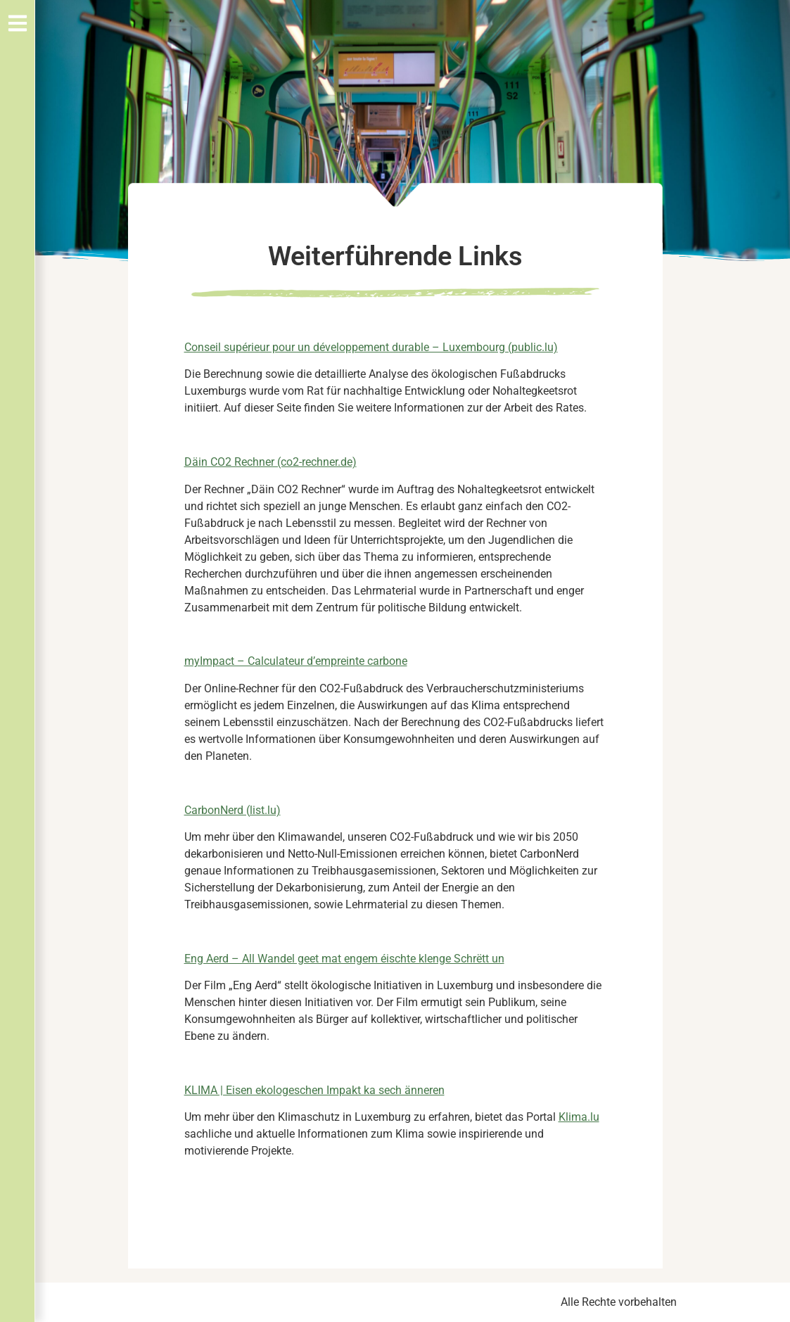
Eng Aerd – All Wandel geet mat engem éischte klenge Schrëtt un (344, 958)
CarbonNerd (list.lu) (232, 810)
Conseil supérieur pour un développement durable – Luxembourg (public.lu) (371, 347)
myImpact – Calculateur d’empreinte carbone (295, 661)
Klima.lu (579, 1117)
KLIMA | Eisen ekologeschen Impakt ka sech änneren (314, 1090)
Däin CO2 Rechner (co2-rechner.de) (270, 462)
